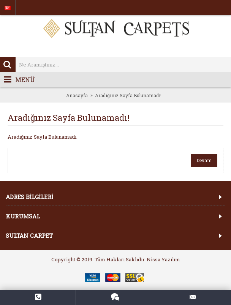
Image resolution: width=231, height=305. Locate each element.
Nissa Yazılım (163, 259)
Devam (204, 160)
